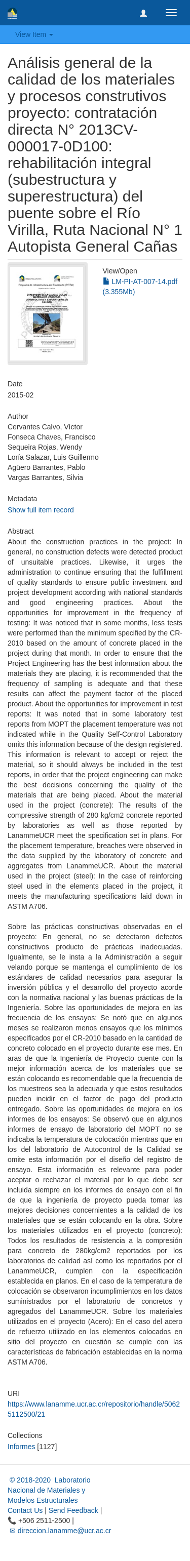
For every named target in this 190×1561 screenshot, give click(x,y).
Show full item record (41, 510)
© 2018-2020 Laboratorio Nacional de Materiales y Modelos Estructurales (49, 1490)
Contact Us (25, 1510)
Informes (21, 1447)
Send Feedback (73, 1510)
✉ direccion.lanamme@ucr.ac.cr (59, 1531)
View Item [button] (34, 34)
